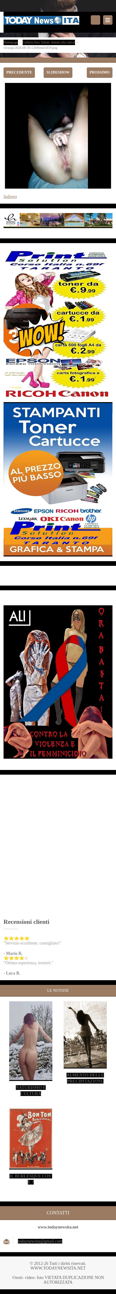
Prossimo (100, 72)
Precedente (19, 72)
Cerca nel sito (95, 20)
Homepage (11, 42)
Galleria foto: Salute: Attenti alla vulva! (49, 42)
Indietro (10, 196)
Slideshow (58, 72)
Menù (107, 20)
